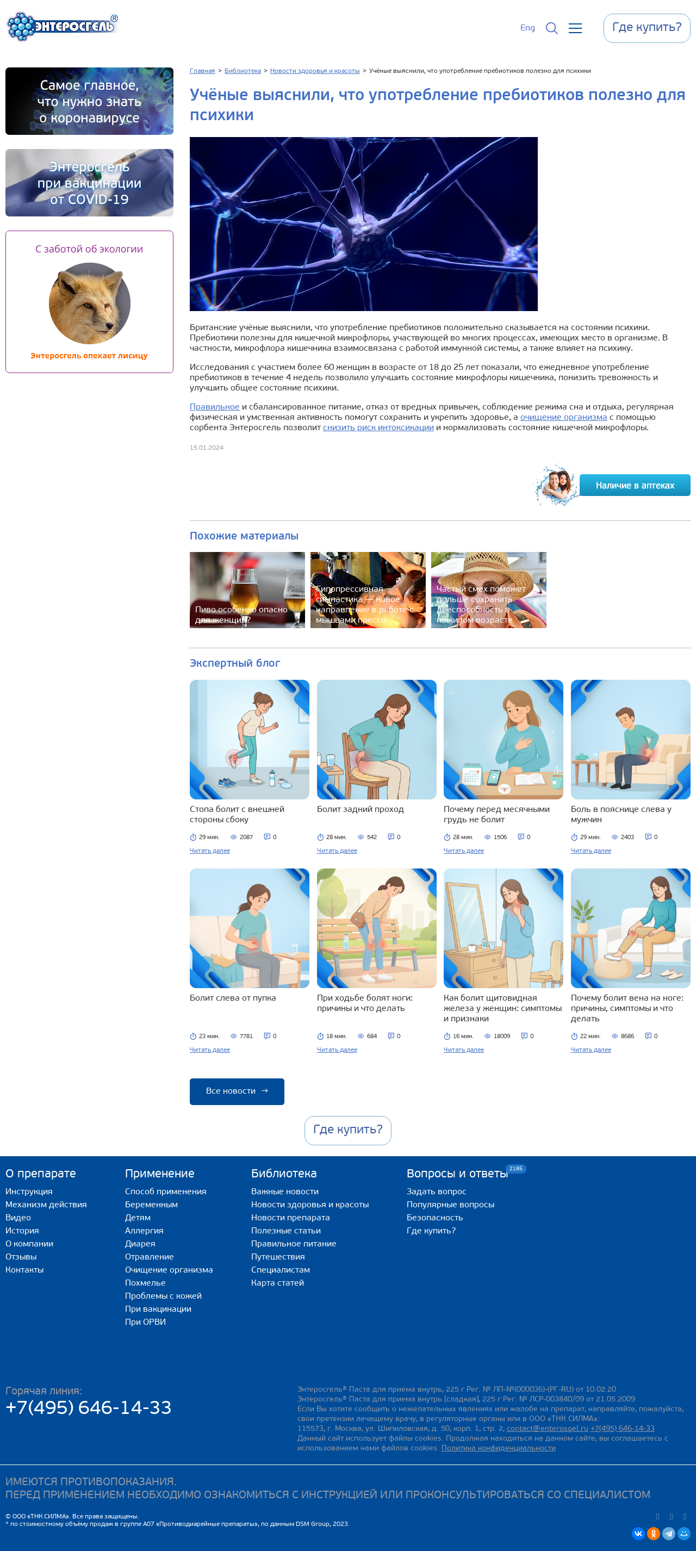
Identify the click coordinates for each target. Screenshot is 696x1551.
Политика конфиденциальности (499, 1448)
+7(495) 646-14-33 (88, 1409)
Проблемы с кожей (163, 1296)
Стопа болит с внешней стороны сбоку (237, 814)
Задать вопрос (437, 1192)
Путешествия (278, 1257)
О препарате (40, 1174)
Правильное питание (294, 1244)
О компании (29, 1244)
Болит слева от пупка (233, 998)
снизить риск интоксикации (378, 428)
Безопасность (435, 1218)
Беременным (151, 1205)
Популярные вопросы (450, 1205)
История (22, 1231)
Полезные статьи (286, 1231)
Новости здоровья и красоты (310, 1205)
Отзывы (20, 1257)
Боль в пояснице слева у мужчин (621, 814)
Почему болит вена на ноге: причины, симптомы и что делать (627, 1008)
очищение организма (563, 417)
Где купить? (431, 1231)
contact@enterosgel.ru (547, 1429)
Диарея (140, 1244)
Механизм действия (46, 1205)
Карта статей (277, 1283)
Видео (18, 1218)
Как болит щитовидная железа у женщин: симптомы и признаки (503, 1008)
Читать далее (210, 851)
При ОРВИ (145, 1322)
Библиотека (284, 1174)
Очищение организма (169, 1270)
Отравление (149, 1257)
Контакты (24, 1270)
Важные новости (285, 1192)
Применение (160, 1174)
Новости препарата (290, 1218)
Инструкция (29, 1192)
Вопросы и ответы (457, 1174)
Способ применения (166, 1192)
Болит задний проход (360, 809)
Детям (138, 1218)
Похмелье (145, 1283)
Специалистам (280, 1270)
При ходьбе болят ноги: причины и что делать (365, 1003)
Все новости (237, 1091)
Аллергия (144, 1231)
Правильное (215, 407)
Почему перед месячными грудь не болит (497, 814)
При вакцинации (158, 1309)
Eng (527, 28)
